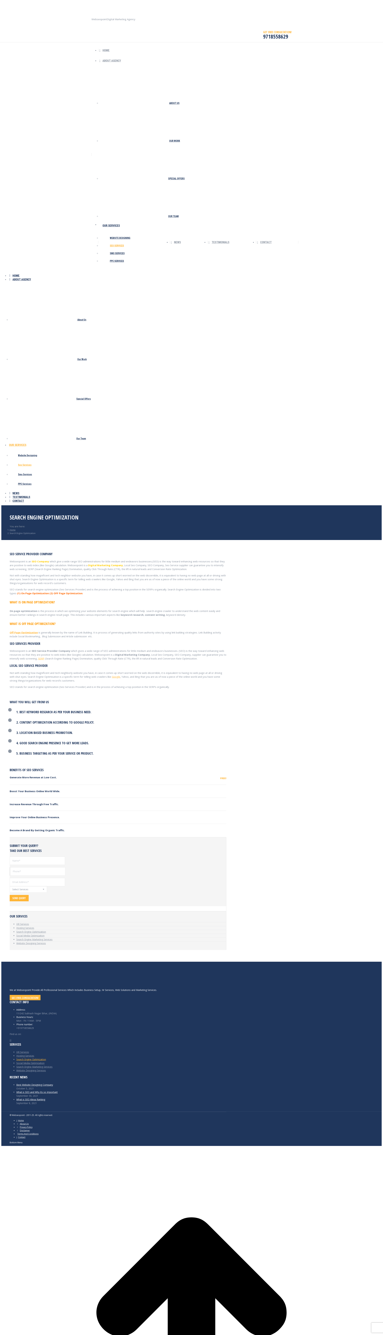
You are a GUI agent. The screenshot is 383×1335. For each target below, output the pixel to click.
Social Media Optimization (30, 935)
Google (116, 676)
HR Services (22, 924)
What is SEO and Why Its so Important (37, 1092)
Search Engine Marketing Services (34, 939)
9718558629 (143, 4)
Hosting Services (25, 927)
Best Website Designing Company (34, 1084)
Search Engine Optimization (31, 931)
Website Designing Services (31, 943)
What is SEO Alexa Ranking (30, 1099)
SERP (41, 658)
